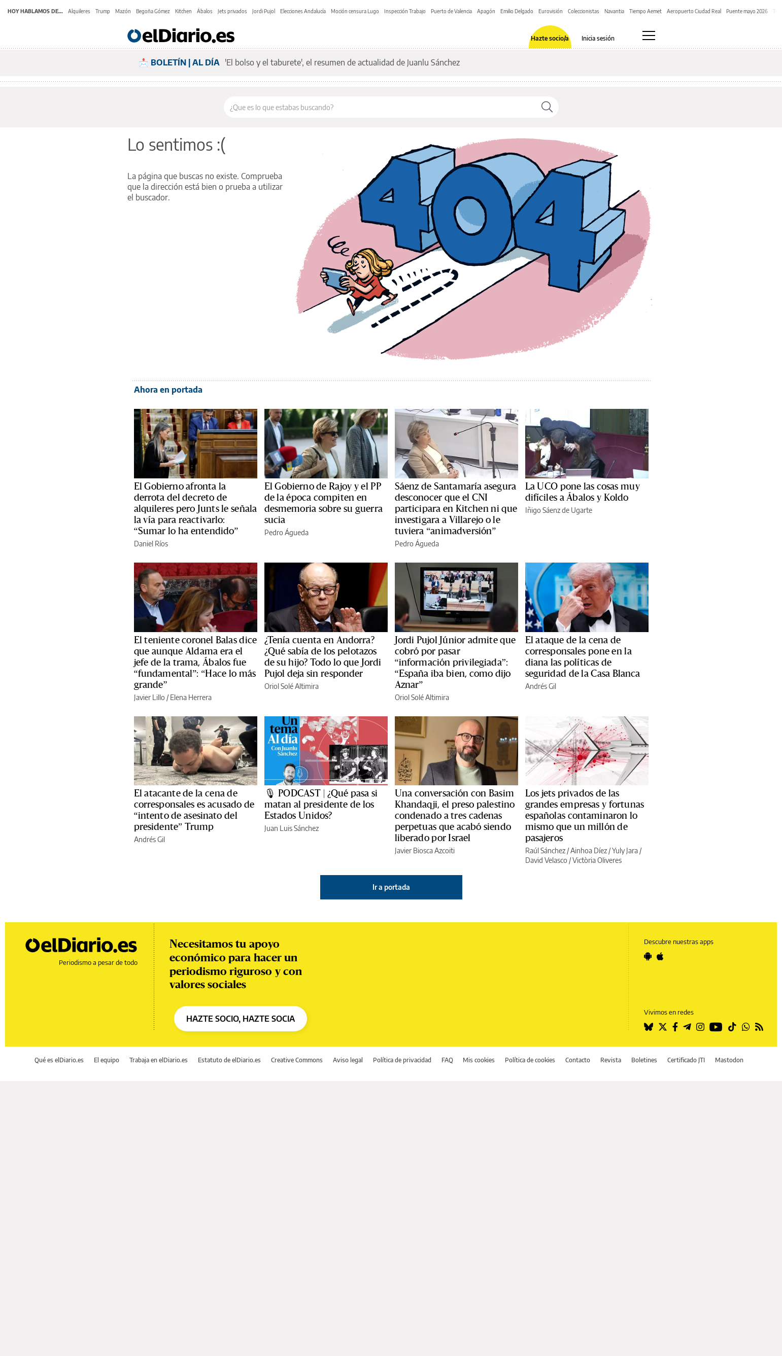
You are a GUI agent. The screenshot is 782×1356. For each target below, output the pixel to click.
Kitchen (183, 11)
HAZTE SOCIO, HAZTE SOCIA (240, 1019)
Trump (102, 11)
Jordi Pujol (263, 11)
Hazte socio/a (550, 39)
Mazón (123, 11)
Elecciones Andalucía (303, 11)
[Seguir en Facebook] (675, 1026)
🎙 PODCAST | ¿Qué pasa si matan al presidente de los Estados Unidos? (321, 804)
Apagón (486, 11)
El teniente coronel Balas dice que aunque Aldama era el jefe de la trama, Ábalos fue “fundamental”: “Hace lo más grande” (195, 662)
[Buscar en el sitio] (380, 107)
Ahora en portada (168, 390)
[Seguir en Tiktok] (732, 1026)
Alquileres (79, 11)
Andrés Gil (540, 686)
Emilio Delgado (516, 11)
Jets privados (232, 11)
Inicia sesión (598, 39)
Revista (610, 1060)
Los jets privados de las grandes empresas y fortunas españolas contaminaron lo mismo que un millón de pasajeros (584, 815)
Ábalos (205, 11)
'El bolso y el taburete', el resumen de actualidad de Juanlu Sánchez (342, 62)
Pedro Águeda (286, 532)
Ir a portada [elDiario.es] (391, 887)
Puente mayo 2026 (747, 11)
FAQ (447, 1060)
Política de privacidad (402, 1060)
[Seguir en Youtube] (716, 1026)
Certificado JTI (686, 1060)
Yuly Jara (625, 850)
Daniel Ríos (151, 543)
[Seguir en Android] (648, 956)
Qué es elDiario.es (59, 1060)
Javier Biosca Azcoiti (425, 850)
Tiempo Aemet (645, 11)
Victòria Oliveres (597, 860)
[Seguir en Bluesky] (648, 1026)
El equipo (106, 1060)
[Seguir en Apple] (660, 956)
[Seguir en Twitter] (662, 1026)
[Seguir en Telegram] (687, 1026)
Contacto (577, 1060)
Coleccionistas (583, 11)
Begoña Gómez (153, 11)
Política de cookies (530, 1060)
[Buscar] (547, 107)
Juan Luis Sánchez (291, 828)
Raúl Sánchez (545, 850)
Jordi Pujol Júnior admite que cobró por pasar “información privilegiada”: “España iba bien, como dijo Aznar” (455, 662)
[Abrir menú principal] (648, 35)
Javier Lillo (149, 697)
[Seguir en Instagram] (700, 1026)
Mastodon (729, 1060)
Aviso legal (348, 1060)
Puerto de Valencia (451, 11)
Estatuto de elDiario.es (229, 1060)
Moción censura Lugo (355, 11)
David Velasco (546, 860)
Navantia (614, 11)
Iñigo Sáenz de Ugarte (558, 510)
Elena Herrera (191, 697)
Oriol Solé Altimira (291, 686)
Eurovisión (550, 11)
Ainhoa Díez (588, 850)
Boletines (644, 1060)
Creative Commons (297, 1060)
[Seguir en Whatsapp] (746, 1026)
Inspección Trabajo (405, 11)
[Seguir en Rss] (759, 1026)
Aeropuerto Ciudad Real (694, 11)
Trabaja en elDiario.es (158, 1060)
